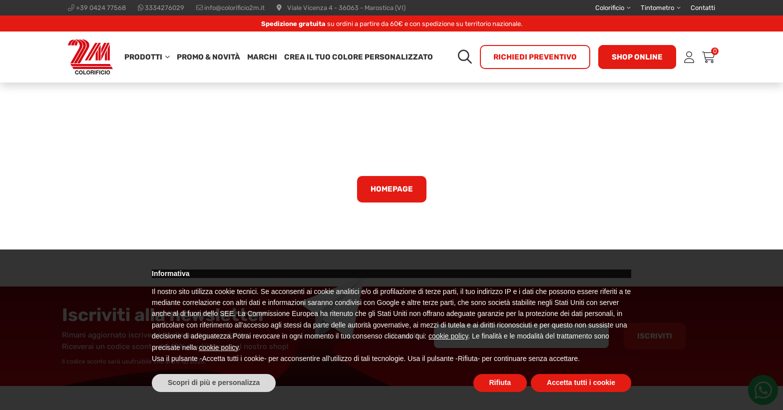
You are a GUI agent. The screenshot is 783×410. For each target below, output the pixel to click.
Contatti (703, 8)
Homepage (392, 189)
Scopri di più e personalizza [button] (214, 382)
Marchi (262, 57)
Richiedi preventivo (535, 57)
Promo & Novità (208, 57)
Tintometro (657, 8)
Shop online (637, 57)
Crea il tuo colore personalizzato (358, 57)
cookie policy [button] (448, 336)
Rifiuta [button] (500, 382)
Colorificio (609, 8)
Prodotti (143, 57)
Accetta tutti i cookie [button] (581, 382)
